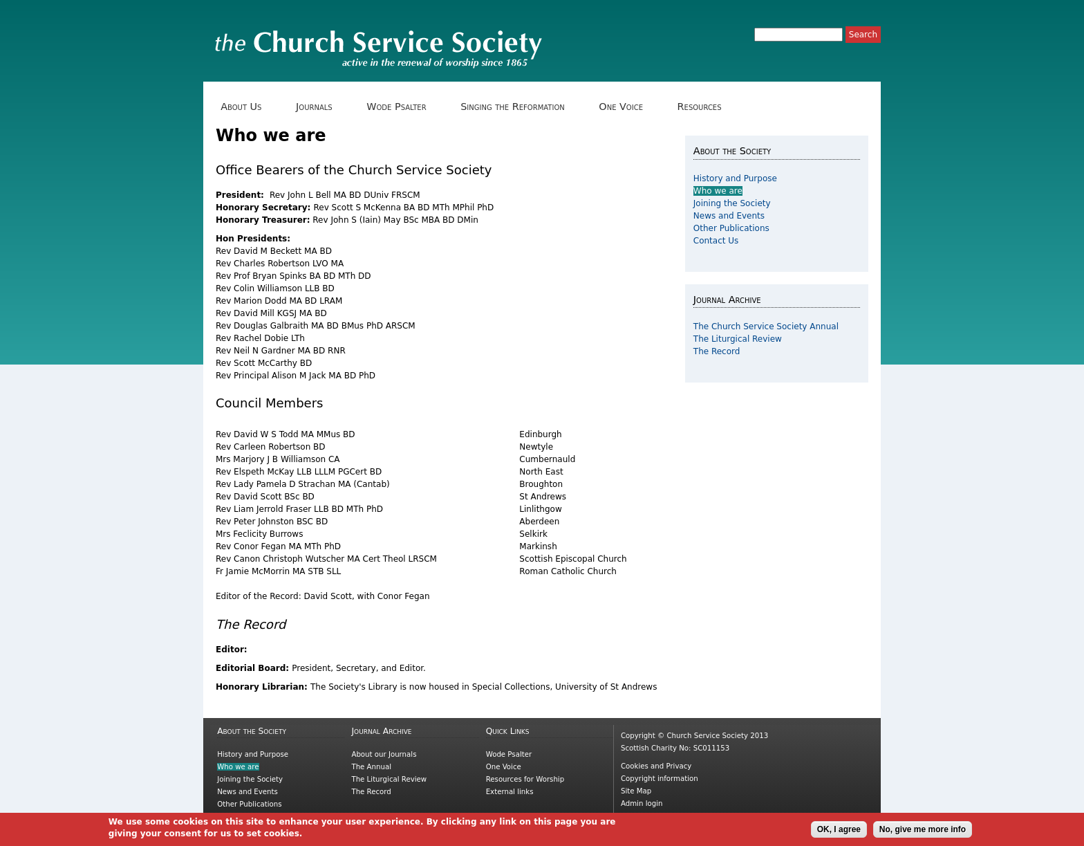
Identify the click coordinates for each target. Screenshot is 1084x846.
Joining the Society (732, 203)
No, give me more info (922, 832)
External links (510, 792)
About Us (246, 107)
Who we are (717, 191)
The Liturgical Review (737, 339)
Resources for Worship (525, 779)
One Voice (625, 107)
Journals (319, 107)
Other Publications (731, 228)
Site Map (636, 791)
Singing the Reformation (517, 107)
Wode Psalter (401, 107)
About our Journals (383, 754)
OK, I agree (839, 832)
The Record (716, 351)
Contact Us (716, 241)
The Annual (371, 767)
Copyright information (659, 778)
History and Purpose (735, 178)
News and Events (729, 216)
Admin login (642, 803)
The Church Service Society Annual (766, 326)
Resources (704, 107)
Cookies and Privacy (656, 766)
